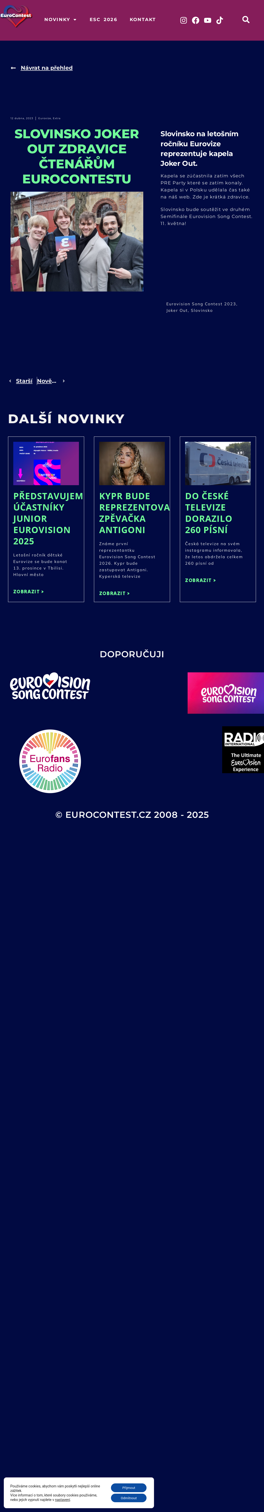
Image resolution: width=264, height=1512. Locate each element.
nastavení (62, 1499)
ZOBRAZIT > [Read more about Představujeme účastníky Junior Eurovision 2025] (28, 591)
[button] (245, 19)
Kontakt (143, 19)
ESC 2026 (103, 19)
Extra (57, 118)
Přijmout (128, 1487)
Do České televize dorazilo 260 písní (208, 513)
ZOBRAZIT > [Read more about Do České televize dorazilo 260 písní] (200, 580)
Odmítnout (128, 1498)
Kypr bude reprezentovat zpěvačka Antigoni (137, 513)
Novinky (60, 20)
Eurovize (44, 118)
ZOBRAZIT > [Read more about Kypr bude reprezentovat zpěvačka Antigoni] (114, 593)
